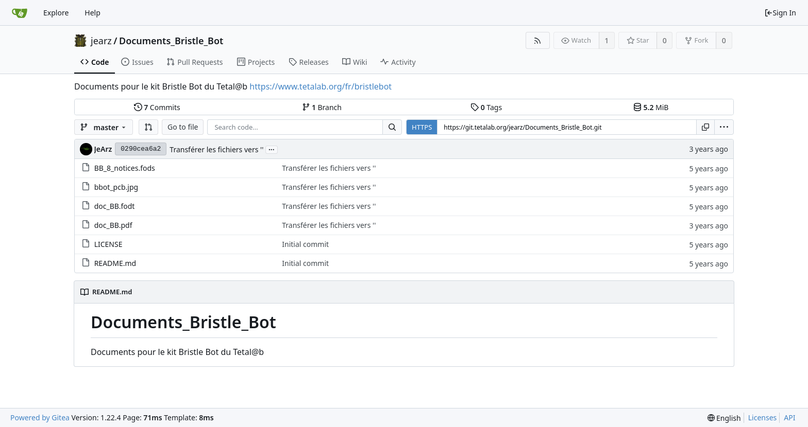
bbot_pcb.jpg (116, 187)
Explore (56, 12)
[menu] (724, 127)
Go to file (182, 127)
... (271, 149)
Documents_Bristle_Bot (171, 40)
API (789, 417)
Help (92, 12)
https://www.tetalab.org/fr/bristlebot (320, 86)
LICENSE (108, 244)
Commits (157, 107)
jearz (101, 40)
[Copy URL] (705, 127)
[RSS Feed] (538, 40)
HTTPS (422, 127)
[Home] (19, 13)
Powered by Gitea (40, 417)
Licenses (762, 417)
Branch (322, 107)
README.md (115, 263)
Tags (486, 107)
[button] (148, 127)
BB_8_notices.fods (124, 168)
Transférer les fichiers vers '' (216, 149)
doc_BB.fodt (114, 206)
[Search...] (392, 127)
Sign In (780, 12)
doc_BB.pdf (113, 225)
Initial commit (305, 244)
